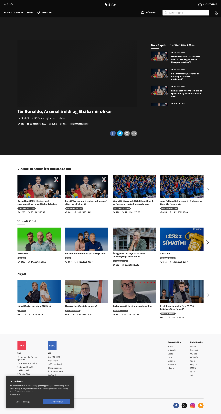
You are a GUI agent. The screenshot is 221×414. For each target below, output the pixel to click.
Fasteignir (194, 350)
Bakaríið (22, 310)
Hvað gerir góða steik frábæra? (81, 306)
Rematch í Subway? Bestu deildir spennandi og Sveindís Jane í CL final (186, 94)
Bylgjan (193, 365)
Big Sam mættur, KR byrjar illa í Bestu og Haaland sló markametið (185, 77)
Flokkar (18, 13)
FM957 (193, 368)
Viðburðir (194, 358)
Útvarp (171, 368)
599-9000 (26, 374)
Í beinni (29, 13)
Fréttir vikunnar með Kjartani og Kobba (85, 254)
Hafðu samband (55, 364)
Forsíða (8, 4)
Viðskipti (172, 350)
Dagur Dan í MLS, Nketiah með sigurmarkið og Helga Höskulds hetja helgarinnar (36, 204)
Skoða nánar (15, 394)
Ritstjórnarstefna (55, 368)
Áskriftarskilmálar (55, 372)
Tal (191, 376)
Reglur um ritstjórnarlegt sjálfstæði (28, 358)
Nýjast (21, 274)
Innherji (193, 347)
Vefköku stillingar (23, 402)
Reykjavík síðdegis (120, 261)
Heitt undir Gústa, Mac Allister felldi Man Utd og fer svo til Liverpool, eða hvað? (185, 60)
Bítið (68, 258)
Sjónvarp (172, 365)
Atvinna (193, 354)
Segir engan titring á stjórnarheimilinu (132, 306)
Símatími (165, 254)
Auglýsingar (53, 361)
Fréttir (170, 347)
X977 (192, 372)
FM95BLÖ (22, 254)
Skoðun (171, 361)
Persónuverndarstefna (27, 363)
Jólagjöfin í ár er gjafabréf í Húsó (34, 306)
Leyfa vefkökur (56, 402)
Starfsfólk (52, 375)
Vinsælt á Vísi (26, 221)
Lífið (170, 358)
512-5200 (56, 357)
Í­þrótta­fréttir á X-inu (79, 124)
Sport (170, 354)
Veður (192, 361)
